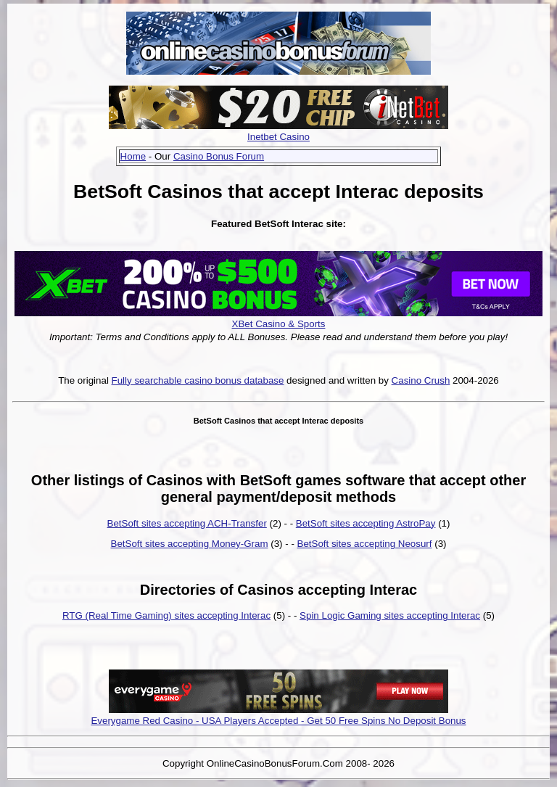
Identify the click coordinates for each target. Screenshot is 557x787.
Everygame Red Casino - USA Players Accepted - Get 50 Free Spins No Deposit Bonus (278, 720)
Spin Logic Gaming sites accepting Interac (390, 615)
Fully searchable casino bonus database (198, 380)
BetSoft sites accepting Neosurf (364, 543)
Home (133, 156)
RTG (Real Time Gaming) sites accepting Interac (166, 615)
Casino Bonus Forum (218, 156)
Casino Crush (421, 380)
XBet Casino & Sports (279, 323)
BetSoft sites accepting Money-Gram (189, 543)
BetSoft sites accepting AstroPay (366, 523)
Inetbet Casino (278, 136)
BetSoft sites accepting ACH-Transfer (187, 523)
